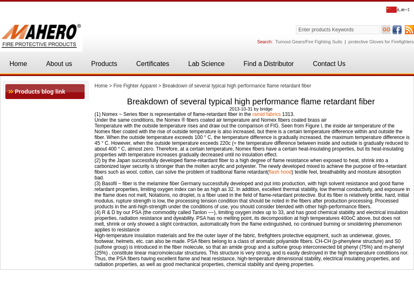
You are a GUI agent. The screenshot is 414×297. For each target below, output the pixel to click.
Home (18, 63)
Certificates (152, 63)
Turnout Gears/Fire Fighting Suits (308, 41)
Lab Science (206, 63)
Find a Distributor (269, 63)
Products (104, 63)
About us (59, 63)
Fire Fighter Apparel (135, 86)
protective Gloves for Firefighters (381, 41)
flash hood (280, 172)
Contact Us (329, 63)
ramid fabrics (267, 114)
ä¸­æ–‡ (398, 9)
